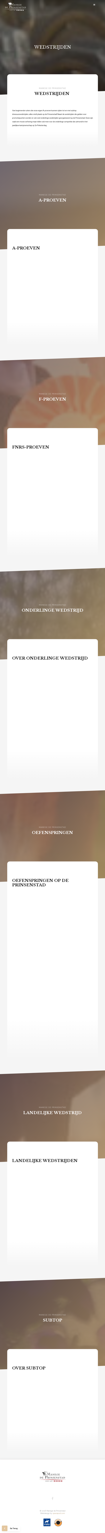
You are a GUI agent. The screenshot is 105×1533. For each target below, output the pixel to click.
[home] (18, 4)
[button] (94, 4)
